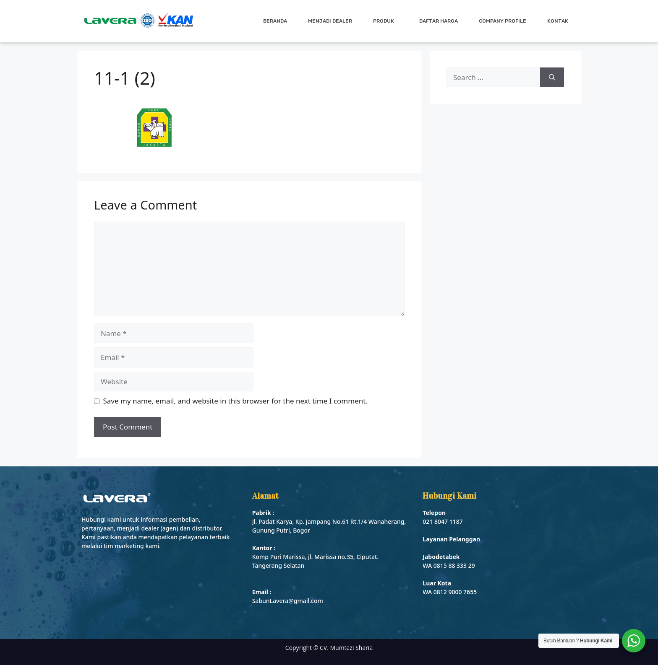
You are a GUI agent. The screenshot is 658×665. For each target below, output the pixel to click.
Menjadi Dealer (330, 21)
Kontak (557, 21)
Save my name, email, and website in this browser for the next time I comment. (235, 401)
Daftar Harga (438, 21)
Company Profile (502, 21)
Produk (385, 21)
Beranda (275, 21)
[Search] (552, 77)
